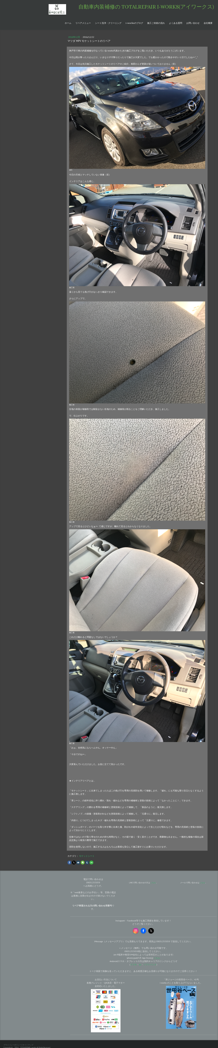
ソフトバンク (150, 964)
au (140, 964)
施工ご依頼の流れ (156, 23)
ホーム (68, 23)
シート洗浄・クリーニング (108, 23)
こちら (202, 882)
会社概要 (208, 23)
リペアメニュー (83, 23)
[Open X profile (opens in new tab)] (151, 931)
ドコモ (133, 964)
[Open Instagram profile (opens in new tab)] (135, 931)
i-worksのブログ (134, 23)
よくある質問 (175, 23)
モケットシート (86, 856)
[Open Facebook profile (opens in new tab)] (143, 931)
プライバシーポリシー (12, 1045)
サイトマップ (28, 1045)
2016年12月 (74, 37)
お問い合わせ (193, 23)
